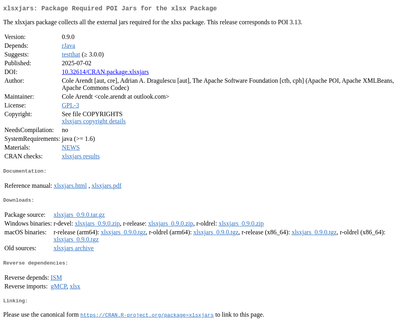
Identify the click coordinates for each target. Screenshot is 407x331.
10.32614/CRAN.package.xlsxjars (105, 73)
